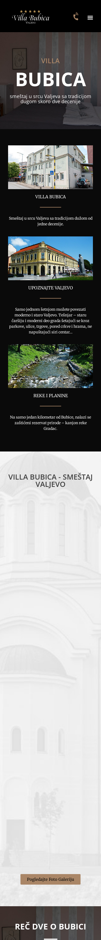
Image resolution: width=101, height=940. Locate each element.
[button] (90, 17)
